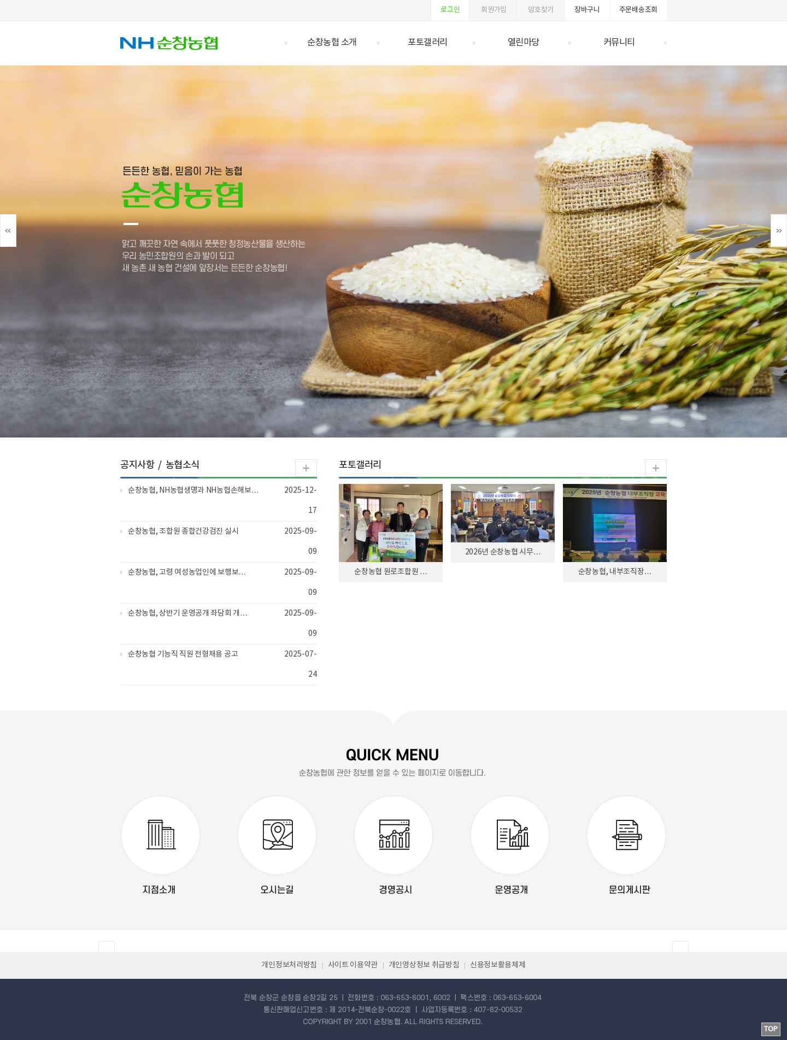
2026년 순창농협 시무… (503, 552)
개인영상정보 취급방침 (424, 965)
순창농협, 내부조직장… (614, 572)
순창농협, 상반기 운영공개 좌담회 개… (188, 613)
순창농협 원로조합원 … (390, 572)
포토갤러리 (428, 43)
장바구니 (587, 10)
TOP (771, 1029)
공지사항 (137, 465)
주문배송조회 (638, 10)
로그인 (450, 10)
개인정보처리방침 (289, 965)
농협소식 (182, 465)
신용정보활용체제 (498, 965)
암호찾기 (541, 10)
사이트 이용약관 (353, 965)
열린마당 (523, 43)
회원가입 (494, 10)
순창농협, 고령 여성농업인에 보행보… (187, 572)
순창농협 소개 (332, 43)
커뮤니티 (619, 43)
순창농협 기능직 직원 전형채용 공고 (183, 654)
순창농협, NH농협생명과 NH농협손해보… (193, 490)
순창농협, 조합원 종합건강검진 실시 (183, 531)
